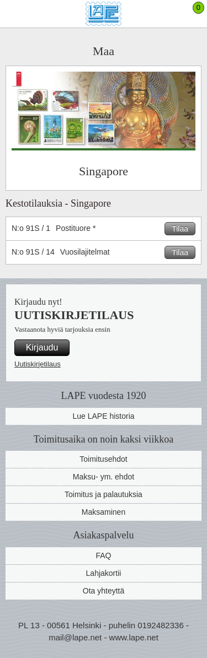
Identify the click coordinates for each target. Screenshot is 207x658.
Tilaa (180, 228)
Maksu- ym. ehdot (103, 476)
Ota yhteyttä (103, 590)
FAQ (103, 555)
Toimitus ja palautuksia (103, 494)
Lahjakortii (103, 573)
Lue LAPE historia (103, 416)
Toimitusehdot (103, 459)
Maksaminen (103, 512)
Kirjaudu (42, 347)
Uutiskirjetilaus (37, 364)
